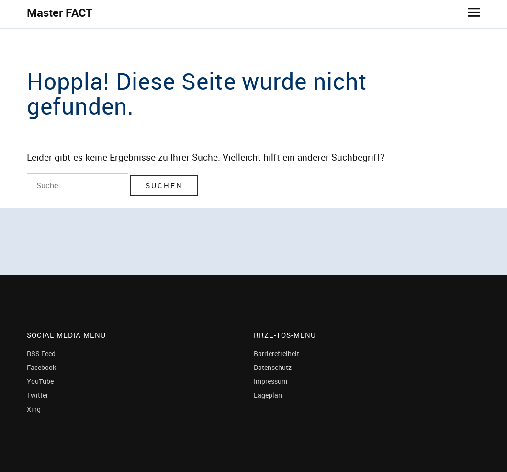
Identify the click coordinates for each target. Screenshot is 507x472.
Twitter (37, 395)
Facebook (41, 367)
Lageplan (268, 395)
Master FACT (59, 12)
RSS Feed (41, 353)
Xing (34, 409)
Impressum (270, 381)
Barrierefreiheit (276, 353)
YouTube (40, 381)
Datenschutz (273, 367)
